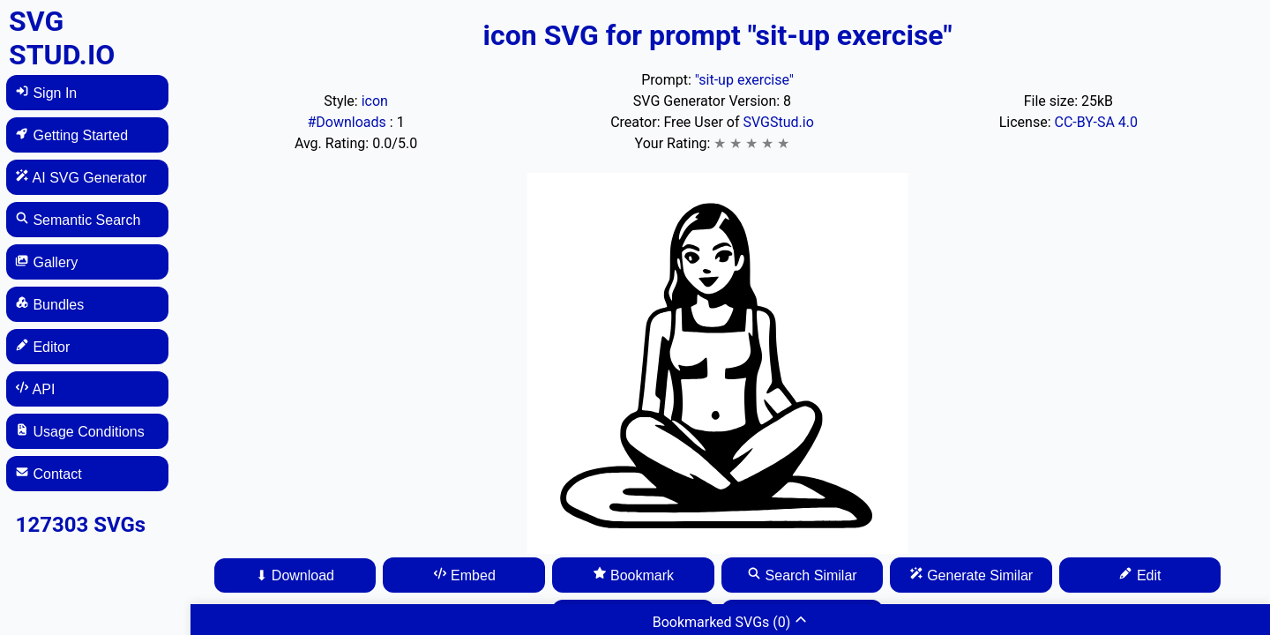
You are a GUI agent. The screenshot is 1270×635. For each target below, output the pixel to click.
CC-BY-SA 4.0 (1096, 122)
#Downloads (348, 122)
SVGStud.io (778, 122)
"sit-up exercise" (744, 79)
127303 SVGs (81, 524)
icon (375, 101)
